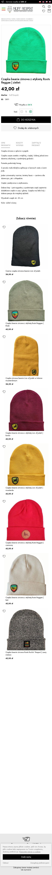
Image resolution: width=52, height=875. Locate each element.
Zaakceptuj (26, 856)
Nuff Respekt (14, 95)
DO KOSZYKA (26, 119)
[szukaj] (43, 6)
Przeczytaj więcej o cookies (29, 852)
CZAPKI (13, 19)
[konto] (49, 6)
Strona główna (6, 19)
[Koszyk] (49, 11)
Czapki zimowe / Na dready (24, 19)
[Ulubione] (43, 11)
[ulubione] (4, 227)
